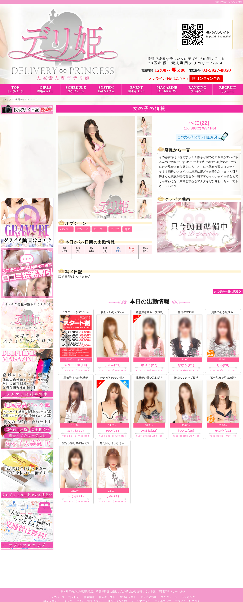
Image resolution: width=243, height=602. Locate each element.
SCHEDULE (76, 89)
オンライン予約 (208, 78)
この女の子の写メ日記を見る (199, 137)
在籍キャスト (22, 99)
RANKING (197, 89)
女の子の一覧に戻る (226, 291)
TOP (15, 89)
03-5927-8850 (216, 70)
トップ (7, 99)
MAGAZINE (167, 89)
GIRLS (45, 89)
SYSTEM (106, 89)
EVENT (136, 89)
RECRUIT (227, 89)
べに (36, 99)
